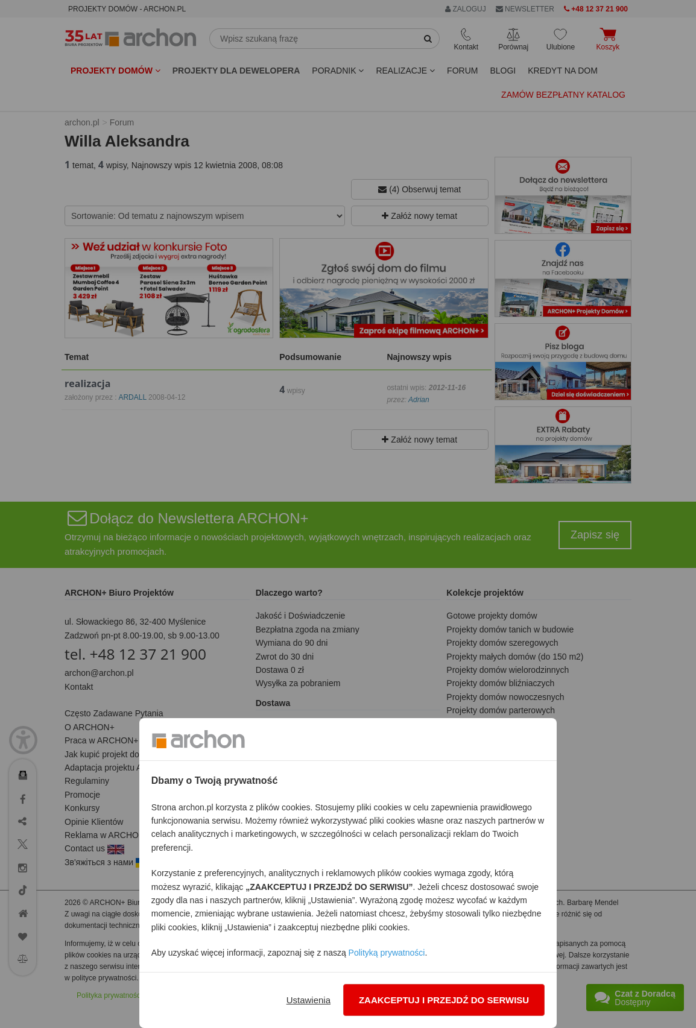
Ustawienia (308, 1000)
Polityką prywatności (387, 952)
